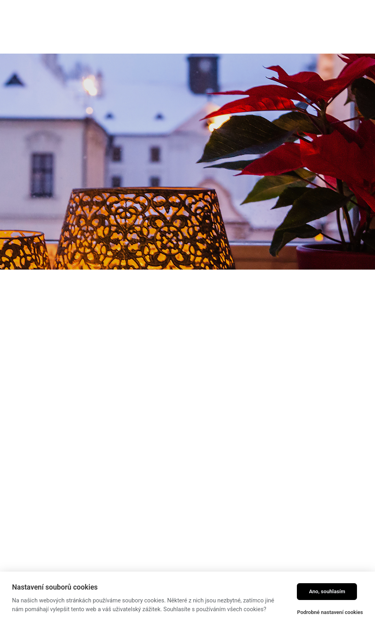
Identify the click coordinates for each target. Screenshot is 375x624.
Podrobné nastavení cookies (330, 612)
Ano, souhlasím (327, 591)
